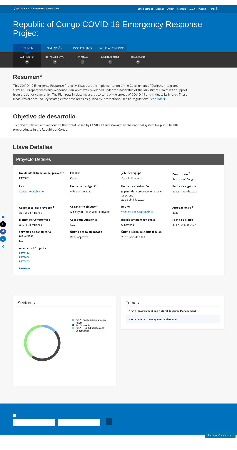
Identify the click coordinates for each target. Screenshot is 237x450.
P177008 (24, 257)
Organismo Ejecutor (83, 206)
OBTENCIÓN (54, 48)
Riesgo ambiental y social (138, 219)
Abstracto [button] (27, 60)
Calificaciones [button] (110, 60)
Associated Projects (32, 248)
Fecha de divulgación (84, 186)
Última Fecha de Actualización (141, 232)
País (22, 186)
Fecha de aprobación (135, 186)
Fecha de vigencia (184, 186)
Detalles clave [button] (55, 60)
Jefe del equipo (131, 173)
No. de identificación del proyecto (41, 173)
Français (181, 8)
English (170, 8)
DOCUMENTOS (82, 48)
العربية (192, 8)
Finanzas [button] (82, 60)
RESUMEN (27, 48)
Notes (23, 268)
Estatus (75, 173)
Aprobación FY (182, 207)
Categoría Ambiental (84, 219)
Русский (202, 8)
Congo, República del (31, 191)
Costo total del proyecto (36, 207)
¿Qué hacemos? (22, 8)
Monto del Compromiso (34, 219)
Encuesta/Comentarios (220, 435)
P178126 (24, 253)
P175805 (24, 261)
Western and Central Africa (137, 211)
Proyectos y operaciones (46, 8)
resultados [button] (138, 60)
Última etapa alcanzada (86, 232)
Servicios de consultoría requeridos (35, 234)
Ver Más (158, 99)
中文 (213, 8)
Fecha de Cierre (182, 219)
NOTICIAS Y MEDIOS (111, 48)
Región (126, 206)
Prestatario (181, 173)
